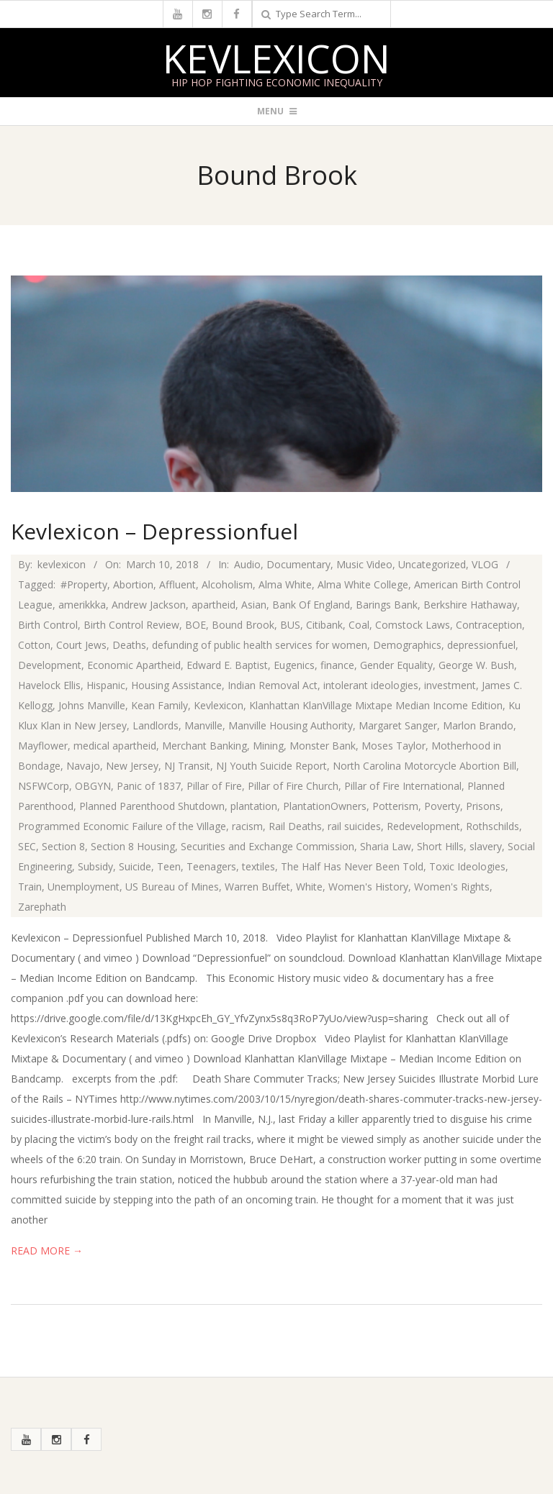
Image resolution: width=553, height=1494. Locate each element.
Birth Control (48, 625)
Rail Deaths (295, 826)
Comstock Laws (412, 625)
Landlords (155, 725)
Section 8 (63, 846)
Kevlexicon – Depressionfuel (154, 531)
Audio (247, 564)
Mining (268, 745)
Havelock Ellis (49, 685)
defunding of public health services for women (259, 645)
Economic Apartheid (134, 665)
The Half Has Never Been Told (352, 866)
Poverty (442, 806)
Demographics (407, 645)
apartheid (213, 604)
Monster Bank (322, 745)
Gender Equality (396, 665)
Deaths (129, 645)
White (309, 886)
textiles (258, 866)
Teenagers (211, 866)
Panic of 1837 (149, 786)
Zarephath (42, 907)
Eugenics (294, 665)
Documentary (298, 564)
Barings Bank (387, 604)
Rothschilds (492, 826)
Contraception (489, 625)
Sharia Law (385, 846)
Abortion (133, 584)
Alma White (285, 584)
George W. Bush (476, 665)
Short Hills (440, 846)
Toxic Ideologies (467, 866)
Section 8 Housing (133, 846)
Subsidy (95, 866)
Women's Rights (452, 886)
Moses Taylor (393, 745)
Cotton (34, 645)
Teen (169, 866)
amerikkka (82, 604)
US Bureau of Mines (172, 886)
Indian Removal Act (273, 685)
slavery (485, 846)
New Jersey (132, 766)
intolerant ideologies (370, 685)
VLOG (485, 564)
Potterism (395, 806)
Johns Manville (91, 705)
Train (30, 886)
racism (247, 826)
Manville (203, 725)
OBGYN (93, 786)
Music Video (364, 564)
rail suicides (354, 826)
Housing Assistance (176, 685)
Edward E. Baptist (227, 665)
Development (49, 665)
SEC (27, 846)
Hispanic (105, 685)
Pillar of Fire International (403, 786)
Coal (359, 625)
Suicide (135, 866)
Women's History (368, 886)
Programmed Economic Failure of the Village (122, 826)
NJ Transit (187, 766)
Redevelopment (423, 826)
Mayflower (43, 745)
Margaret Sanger (398, 725)
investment (450, 685)
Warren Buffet (257, 886)
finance (337, 665)
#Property (83, 584)
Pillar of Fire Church (293, 786)
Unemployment (84, 886)
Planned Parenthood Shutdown (152, 806)
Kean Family (159, 705)
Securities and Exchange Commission (267, 846)
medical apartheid (114, 745)
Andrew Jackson (149, 604)
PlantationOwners (325, 806)
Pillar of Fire (214, 786)
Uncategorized (432, 564)
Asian (253, 604)
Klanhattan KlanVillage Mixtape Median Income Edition (376, 705)
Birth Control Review (131, 625)
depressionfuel (481, 645)
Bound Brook (243, 625)
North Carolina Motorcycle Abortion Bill (424, 766)
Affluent (177, 584)
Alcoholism (227, 584)
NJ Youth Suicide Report (271, 766)
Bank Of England (311, 604)
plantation (253, 806)
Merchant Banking (204, 745)
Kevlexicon (276, 58)
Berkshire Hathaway (470, 604)
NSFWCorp (43, 786)
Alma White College (363, 584)
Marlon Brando (478, 725)
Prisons (483, 806)
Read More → (47, 1250)
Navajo (83, 766)
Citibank (324, 625)
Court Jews (81, 645)
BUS (290, 625)
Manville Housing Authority (290, 725)
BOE (195, 625)
